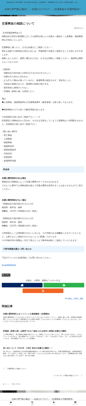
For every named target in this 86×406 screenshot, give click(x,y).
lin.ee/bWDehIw (9, 265)
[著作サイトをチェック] (22, 285)
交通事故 (6, 275)
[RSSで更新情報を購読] (43, 291)
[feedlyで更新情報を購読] (63, 285)
